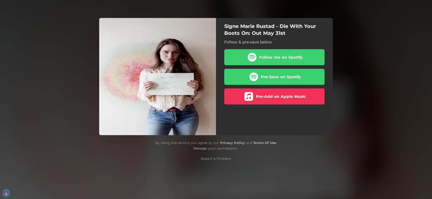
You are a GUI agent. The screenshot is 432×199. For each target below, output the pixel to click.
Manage (200, 148)
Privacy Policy (232, 143)
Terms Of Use (264, 143)
